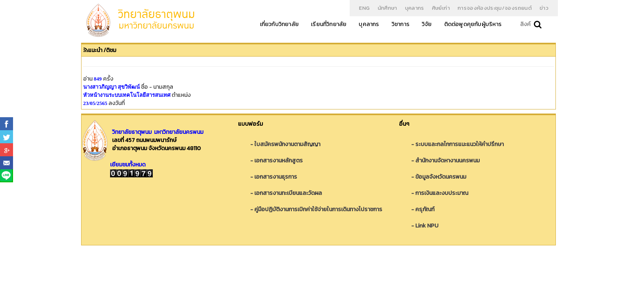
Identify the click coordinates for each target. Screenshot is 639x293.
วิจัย (427, 24)
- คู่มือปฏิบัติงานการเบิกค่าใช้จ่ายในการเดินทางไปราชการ (316, 209)
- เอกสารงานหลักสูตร (276, 160)
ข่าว (544, 8)
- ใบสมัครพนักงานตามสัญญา (285, 144)
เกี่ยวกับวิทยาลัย (279, 24)
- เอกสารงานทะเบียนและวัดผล (286, 193)
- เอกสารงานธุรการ (273, 177)
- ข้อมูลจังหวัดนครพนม (438, 177)
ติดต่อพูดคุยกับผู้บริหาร (473, 24)
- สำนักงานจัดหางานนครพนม (445, 160)
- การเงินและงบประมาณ (439, 193)
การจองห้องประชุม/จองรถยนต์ (495, 8)
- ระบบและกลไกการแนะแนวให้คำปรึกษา (457, 144)
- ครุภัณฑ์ (422, 209)
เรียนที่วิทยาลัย (328, 24)
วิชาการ (401, 24)
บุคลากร (414, 8)
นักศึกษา (387, 8)
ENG (364, 8)
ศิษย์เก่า (441, 8)
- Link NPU (424, 225)
